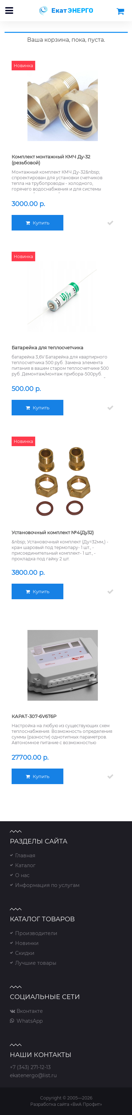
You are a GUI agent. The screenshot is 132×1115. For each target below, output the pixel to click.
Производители (36, 933)
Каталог (25, 865)
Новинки (27, 943)
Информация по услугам (47, 885)
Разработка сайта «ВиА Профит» (66, 1104)
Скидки (24, 953)
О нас (22, 875)
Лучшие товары (35, 963)
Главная (25, 855)
